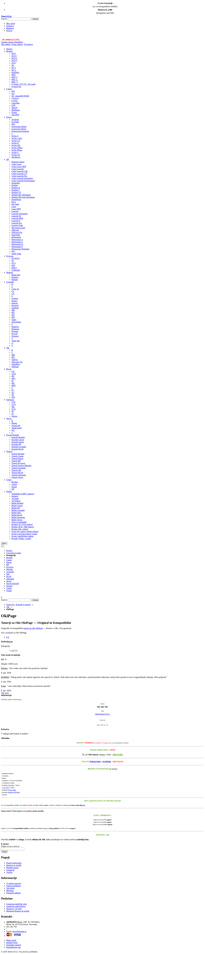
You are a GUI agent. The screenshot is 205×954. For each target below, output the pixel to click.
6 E (7, 637)
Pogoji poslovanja (13, 863)
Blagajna (10, 28)
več (84, 805)
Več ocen (5, 693)
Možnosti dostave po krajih (17, 911)
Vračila (9, 872)
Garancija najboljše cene (16, 904)
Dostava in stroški (13, 865)
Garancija (10, 870)
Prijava (9, 30)
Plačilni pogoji (12, 867)
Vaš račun (10, 888)
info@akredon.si (19, 931)
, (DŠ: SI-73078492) (22, 922)
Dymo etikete (17, 44)
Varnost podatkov (13, 886)
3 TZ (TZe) (5, 788)
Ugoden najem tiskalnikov (12, 42)
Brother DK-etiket (14, 792)
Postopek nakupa (13, 893)
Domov (9, 49)
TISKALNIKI (95, 762)
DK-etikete (5, 44)
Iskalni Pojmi (12, 942)
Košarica (10, 26)
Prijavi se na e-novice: (10, 846)
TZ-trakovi (28, 44)
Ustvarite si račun (13, 553)
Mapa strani (11, 940)
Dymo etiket (12, 790)
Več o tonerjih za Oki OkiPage (14, 633)
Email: (9, 931)
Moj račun (10, 23)
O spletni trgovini (13, 883)
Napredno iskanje (13, 945)
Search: (4, 19)
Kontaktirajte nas (13, 947)
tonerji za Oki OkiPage (33, 628)
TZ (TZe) (11, 785)
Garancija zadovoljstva (15, 906)
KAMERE (107, 762)
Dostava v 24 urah (14, 909)
